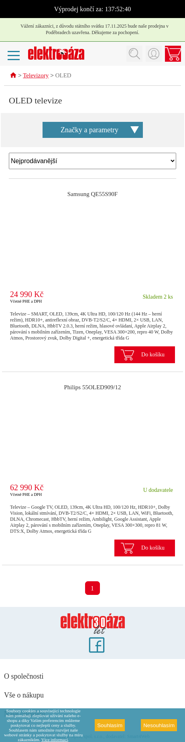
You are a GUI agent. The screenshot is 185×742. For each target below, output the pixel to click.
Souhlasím (109, 725)
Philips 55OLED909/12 (92, 387)
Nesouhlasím (159, 725)
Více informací (54, 739)
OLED (63, 76)
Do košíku (153, 355)
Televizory (36, 76)
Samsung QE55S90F (92, 194)
